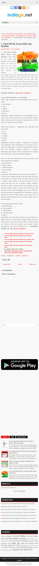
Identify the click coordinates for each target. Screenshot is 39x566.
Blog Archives (22, 437)
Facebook (10, 256)
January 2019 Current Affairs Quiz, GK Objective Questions (20, 521)
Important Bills (33, 541)
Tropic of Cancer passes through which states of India (18, 503)
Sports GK (18, 549)
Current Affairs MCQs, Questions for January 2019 (19, 239)
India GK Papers (27, 543)
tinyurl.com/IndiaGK (19, 228)
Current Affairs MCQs (8, 36)
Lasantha (30, 563)
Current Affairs (18, 34)
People (6, 547)
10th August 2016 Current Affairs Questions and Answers (19, 515)
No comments (15, 49)
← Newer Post (6, 264)
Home (3, 34)
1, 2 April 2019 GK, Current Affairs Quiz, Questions (16, 45)
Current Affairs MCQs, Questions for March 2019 (18, 233)
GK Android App (20, 36)
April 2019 (10, 34)
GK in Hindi (8, 541)
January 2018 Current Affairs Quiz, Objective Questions (18, 512)
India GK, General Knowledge (21, 558)
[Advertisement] (20, 28)
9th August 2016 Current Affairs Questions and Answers (19, 509)
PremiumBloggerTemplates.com (15, 564)
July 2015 (30, 545)
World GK (8, 37)
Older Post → (33, 264)
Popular (5, 437)
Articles (3, 536)
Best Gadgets (28, 564)
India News (23, 545)
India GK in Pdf (14, 545)
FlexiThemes (14, 563)
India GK (29, 36)
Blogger (23, 491)
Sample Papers (27, 547)
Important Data (5, 543)
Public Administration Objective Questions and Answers (18, 518)
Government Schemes (20, 541)
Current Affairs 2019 (30, 34)
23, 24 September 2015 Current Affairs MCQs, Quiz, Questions (21, 442)
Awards (9, 536)
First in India (30, 539)
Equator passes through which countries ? (14, 506)
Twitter (18, 256)
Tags (12, 437)
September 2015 (7, 550)
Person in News (14, 547)
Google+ (25, 256)
